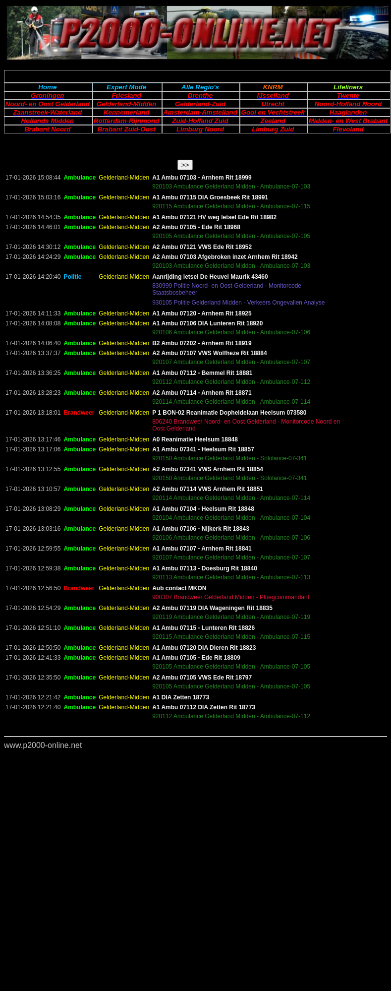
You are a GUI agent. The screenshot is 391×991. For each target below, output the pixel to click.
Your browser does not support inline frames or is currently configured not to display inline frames (195, 572)
